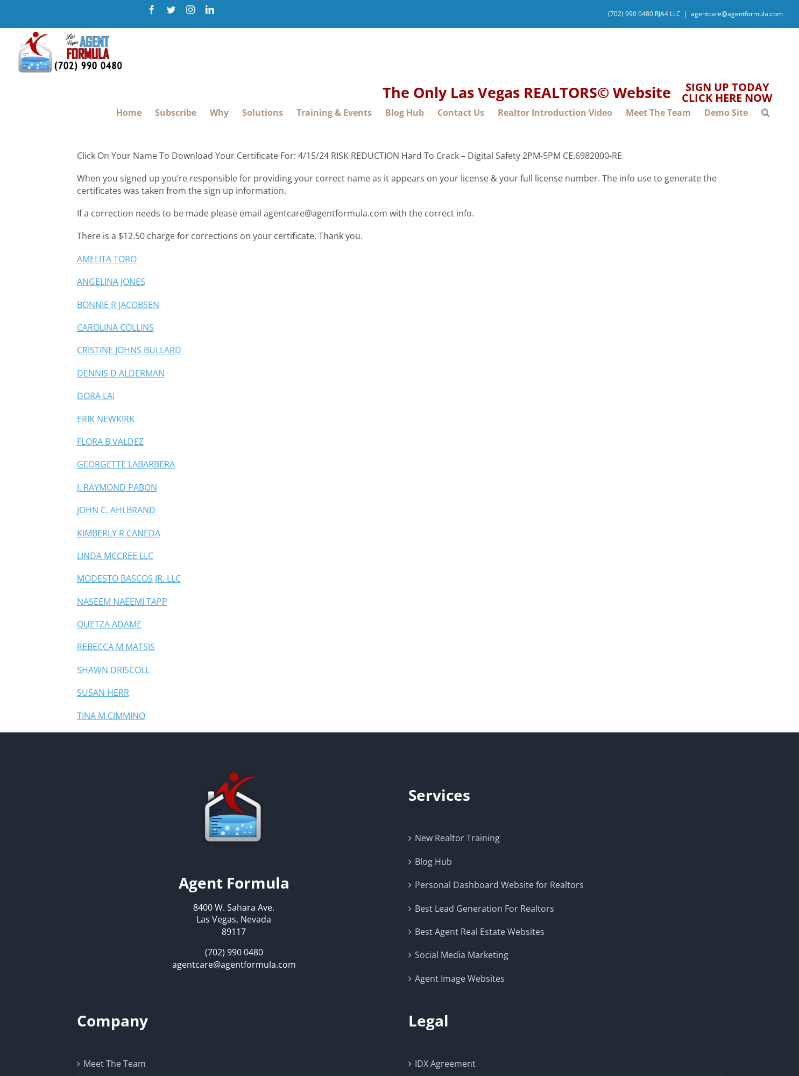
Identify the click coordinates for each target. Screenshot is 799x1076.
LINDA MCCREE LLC (115, 556)
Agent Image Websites (460, 978)
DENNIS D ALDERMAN (121, 373)
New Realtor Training (457, 838)
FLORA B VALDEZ (110, 442)
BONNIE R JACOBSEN (118, 305)
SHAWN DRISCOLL (113, 670)
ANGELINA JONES (111, 282)
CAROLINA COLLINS (115, 327)
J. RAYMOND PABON (117, 487)
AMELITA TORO (107, 259)
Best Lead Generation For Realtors (484, 908)
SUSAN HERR (103, 692)
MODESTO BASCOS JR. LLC (129, 578)
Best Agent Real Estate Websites (480, 932)
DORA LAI (96, 396)
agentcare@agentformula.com (737, 13)
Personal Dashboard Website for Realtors (499, 885)
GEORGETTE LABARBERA (126, 464)
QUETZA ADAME (109, 624)
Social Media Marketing (461, 955)
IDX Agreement (445, 1064)
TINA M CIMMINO (111, 716)
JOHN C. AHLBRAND (116, 510)
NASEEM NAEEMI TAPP (122, 601)
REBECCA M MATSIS (116, 647)
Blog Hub (433, 862)
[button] (765, 112)
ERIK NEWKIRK (106, 419)
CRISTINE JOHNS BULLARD (129, 350)
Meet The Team (114, 1064)
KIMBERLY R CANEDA (118, 533)
